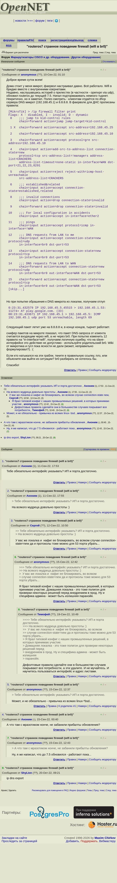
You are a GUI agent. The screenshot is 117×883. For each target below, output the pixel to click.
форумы (8, 40)
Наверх (82, 520)
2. (8, 528)
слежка (92, 40)
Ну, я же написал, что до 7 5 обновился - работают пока (41, 466)
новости (20, 20)
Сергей (13, 436)
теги (49, 20)
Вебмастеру (107, 879)
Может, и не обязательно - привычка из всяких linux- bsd (41, 451)
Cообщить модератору (102, 408)
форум (39, 20)
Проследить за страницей (19, 879)
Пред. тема (99, 828)
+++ (30, 20)
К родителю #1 (67, 744)
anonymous (28, 74)
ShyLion (25, 475)
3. (12, 558)
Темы (89, 828)
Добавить (72, 879)
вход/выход (76, 40)
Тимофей (38, 448)
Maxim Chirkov (105, 876)
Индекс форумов (77, 828)
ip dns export (11, 475)
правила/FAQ (26, 40)
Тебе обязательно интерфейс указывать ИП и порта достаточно (43, 423)
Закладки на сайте (14, 876)
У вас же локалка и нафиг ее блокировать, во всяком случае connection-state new (59, 433)
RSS (8, 45)
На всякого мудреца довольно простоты (31, 429)
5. (8, 722)
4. (3, 752)
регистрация (59, 40)
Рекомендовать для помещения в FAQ (50, 828)
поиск (42, 40)
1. (3, 499)
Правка (82, 408)
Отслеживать (109, 62)
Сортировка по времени (96, 487)
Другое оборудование (86, 57)
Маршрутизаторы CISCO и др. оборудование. (40, 57)
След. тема (111, 828)
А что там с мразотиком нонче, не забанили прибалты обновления (45, 460)
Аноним (89, 423)
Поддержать (89, 879)
